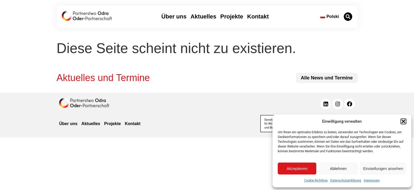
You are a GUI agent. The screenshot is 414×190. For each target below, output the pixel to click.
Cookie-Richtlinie (316, 180)
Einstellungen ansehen (383, 168)
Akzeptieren (296, 168)
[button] (403, 121)
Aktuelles (203, 16)
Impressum (372, 180)
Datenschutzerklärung (345, 180)
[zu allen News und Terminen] (326, 78)
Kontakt (258, 16)
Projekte (231, 16)
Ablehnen (338, 168)
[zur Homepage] (84, 103)
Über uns (173, 16)
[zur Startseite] (87, 16)
